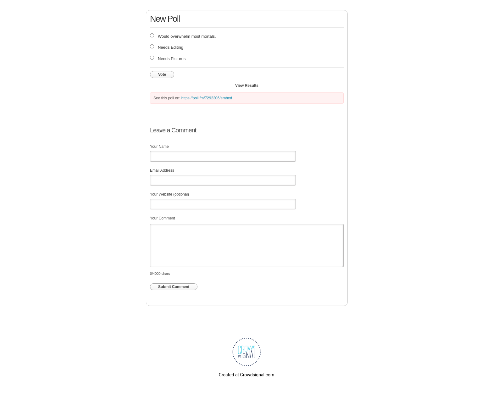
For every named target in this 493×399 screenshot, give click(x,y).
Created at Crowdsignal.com (246, 374)
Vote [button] (162, 74)
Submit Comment (173, 287)
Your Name (159, 146)
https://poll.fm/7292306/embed (206, 98)
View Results (246, 85)
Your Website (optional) (169, 194)
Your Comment (162, 218)
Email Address (162, 170)
